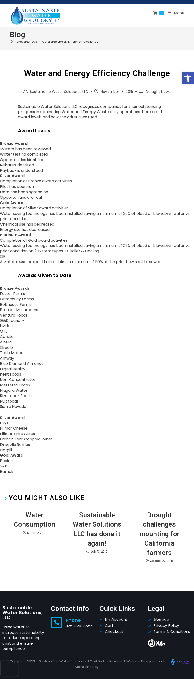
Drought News (158, 91)
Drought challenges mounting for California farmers (159, 534)
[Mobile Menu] (174, 12)
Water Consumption (34, 519)
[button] (188, 78)
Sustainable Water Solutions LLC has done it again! (97, 529)
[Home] (11, 42)
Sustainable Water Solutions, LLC (59, 91)
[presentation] (9, 668)
